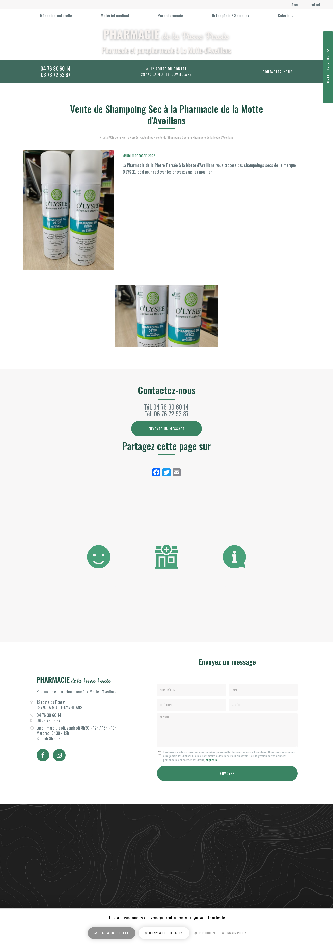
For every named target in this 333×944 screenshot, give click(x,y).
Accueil (297, 5)
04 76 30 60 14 (56, 68)
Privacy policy (234, 932)
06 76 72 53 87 (55, 74)
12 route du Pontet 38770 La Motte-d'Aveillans (166, 71)
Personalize (204, 932)
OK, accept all (111, 932)
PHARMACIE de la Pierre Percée (119, 137)
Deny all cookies (164, 932)
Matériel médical (115, 16)
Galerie (285, 16)
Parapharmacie (170, 16)
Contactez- (278, 71)
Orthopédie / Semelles (230, 16)
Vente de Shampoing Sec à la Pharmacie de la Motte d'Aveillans (194, 137)
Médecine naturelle (56, 16)
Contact (314, 5)
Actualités (147, 137)
